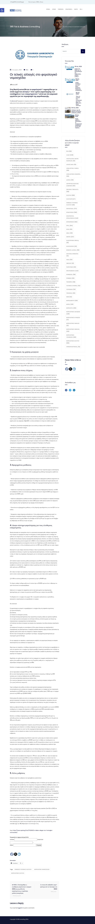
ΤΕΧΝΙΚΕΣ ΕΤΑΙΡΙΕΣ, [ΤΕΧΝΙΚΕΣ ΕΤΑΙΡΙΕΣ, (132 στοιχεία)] (73, 285)
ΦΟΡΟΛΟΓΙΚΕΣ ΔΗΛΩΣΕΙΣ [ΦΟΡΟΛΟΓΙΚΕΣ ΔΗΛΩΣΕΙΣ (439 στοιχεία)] (73, 313)
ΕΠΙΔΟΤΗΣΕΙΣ (68, 9)
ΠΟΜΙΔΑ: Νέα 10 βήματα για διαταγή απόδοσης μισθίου (76, 111)
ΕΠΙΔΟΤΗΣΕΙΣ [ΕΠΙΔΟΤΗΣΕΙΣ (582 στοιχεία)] (71, 212)
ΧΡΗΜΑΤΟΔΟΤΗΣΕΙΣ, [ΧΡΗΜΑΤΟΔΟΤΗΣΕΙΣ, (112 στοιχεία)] (73, 347)
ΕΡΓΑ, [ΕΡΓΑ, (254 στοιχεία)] (69, 225)
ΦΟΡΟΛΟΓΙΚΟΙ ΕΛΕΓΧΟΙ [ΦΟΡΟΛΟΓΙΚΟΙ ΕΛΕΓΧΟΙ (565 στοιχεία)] (72, 342)
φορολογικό (36, 89)
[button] (2, 10)
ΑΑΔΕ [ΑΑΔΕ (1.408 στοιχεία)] (69, 155)
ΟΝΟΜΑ (12, 839)
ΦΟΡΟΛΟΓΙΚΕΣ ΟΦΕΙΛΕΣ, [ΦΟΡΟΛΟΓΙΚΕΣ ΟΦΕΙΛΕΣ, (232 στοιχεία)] (73, 330)
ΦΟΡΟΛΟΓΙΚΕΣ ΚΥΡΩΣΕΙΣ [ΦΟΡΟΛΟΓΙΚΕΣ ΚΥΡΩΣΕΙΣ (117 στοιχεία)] (73, 318)
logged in (20, 908)
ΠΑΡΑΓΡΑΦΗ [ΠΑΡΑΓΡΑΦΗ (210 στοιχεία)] (71, 267)
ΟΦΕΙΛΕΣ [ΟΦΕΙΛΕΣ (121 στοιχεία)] (70, 263)
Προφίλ (48, 9)
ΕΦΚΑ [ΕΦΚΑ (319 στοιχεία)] (69, 233)
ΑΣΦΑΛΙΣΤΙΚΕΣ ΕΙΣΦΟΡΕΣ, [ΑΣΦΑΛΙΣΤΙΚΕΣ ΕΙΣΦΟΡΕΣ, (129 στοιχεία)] (73, 175)
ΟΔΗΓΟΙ (76, 9)
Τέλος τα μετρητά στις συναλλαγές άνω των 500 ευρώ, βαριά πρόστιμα (79, 101)
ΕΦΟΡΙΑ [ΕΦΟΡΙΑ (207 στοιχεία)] (70, 237)
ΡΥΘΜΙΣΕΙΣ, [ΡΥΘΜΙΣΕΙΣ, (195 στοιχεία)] (71, 274)
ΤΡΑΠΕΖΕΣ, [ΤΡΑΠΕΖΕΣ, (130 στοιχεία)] (70, 293)
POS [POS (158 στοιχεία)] (69, 151)
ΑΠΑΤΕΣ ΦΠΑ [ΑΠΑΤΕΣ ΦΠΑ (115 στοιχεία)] (71, 164)
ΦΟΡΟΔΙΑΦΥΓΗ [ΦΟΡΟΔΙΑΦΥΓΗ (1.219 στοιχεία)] (72, 300)
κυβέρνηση (13, 101)
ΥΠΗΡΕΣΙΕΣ (60, 9)
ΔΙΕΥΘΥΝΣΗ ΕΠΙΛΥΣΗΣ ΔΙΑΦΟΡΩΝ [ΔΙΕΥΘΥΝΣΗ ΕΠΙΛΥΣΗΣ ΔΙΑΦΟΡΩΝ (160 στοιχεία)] (72, 185)
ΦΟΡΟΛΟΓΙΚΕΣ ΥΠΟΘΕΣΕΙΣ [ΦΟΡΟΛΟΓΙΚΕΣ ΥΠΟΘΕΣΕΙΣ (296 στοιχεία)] (71, 336)
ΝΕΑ (81, 9)
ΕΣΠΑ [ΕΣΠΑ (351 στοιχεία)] (69, 229)
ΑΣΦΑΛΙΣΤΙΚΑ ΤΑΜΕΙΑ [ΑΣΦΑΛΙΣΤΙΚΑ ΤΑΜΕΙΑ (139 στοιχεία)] (72, 169)
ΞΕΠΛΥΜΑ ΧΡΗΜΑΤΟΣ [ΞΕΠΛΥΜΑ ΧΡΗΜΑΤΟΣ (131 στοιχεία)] (72, 255)
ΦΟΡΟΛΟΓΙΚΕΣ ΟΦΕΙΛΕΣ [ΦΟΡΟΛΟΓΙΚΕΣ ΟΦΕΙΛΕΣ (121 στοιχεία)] (72, 324)
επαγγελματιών (31, 94)
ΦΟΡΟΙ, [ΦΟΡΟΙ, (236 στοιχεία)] (69, 304)
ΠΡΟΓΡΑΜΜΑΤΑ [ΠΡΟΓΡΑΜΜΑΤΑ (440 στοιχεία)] (72, 271)
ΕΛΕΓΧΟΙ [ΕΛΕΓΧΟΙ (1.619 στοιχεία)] (70, 195)
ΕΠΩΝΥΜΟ (40, 839)
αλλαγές (25, 91)
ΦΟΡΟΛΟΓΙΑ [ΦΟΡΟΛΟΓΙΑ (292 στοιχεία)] (71, 308)
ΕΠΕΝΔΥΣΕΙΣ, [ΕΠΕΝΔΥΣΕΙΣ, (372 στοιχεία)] (71, 208)
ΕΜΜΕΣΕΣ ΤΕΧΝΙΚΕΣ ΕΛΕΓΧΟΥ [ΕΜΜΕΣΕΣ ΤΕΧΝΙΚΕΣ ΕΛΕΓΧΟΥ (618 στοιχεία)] (72, 204)
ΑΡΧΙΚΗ (54, 9)
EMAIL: (23, 845)
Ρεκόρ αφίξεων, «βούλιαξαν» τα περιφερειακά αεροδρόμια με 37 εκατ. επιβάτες (78, 123)
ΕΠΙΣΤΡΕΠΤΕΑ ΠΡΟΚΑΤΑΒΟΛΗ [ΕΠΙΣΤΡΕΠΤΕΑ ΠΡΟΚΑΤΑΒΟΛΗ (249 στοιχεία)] (72, 217)
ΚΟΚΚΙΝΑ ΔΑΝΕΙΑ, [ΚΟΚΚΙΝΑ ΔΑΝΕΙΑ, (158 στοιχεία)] (72, 250)
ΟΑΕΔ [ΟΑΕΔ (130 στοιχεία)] (69, 259)
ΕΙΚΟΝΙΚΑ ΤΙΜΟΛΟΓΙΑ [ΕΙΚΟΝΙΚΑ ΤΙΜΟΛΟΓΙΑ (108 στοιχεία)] (72, 190)
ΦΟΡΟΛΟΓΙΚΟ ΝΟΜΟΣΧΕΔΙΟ (41, 869)
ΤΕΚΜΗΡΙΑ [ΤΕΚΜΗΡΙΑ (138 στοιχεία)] (70, 282)
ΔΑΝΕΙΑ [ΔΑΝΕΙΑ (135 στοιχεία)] (70, 180)
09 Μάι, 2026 (78, 66)
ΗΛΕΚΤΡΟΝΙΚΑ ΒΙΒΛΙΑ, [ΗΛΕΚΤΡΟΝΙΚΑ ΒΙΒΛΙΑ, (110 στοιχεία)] (72, 241)
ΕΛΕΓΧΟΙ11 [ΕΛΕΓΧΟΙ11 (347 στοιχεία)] (70, 199)
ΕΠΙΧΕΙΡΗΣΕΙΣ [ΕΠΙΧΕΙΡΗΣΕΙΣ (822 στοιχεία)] (71, 222)
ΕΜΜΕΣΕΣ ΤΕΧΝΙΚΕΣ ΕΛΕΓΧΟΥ (23, 869)
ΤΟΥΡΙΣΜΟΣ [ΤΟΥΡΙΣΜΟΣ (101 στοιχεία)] (71, 289)
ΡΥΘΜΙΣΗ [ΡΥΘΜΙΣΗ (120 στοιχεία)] (70, 278)
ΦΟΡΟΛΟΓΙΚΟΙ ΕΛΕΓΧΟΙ (17, 873)
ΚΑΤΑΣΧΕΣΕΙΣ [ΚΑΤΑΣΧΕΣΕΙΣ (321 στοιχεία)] (71, 246)
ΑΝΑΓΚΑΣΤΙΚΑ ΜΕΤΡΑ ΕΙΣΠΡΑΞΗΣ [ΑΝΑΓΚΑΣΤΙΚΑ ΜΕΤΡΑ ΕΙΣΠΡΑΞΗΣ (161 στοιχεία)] (72, 160)
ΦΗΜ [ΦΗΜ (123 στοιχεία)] (69, 297)
